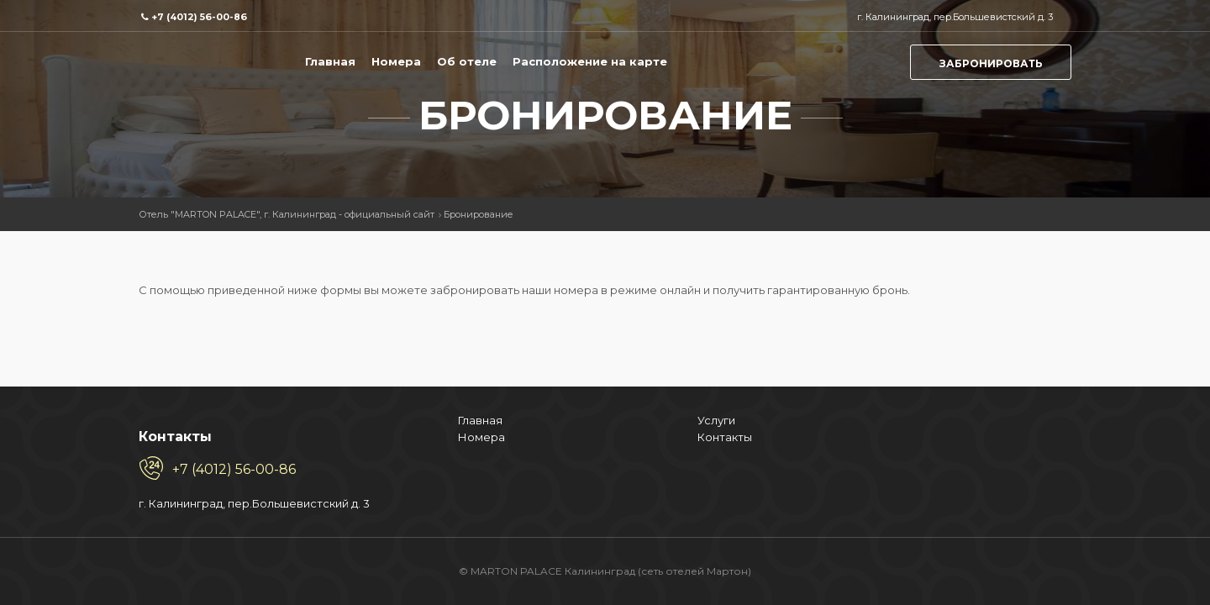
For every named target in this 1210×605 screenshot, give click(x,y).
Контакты (277, 386)
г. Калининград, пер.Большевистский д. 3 (73, 486)
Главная (330, 61)
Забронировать (991, 63)
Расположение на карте (590, 61)
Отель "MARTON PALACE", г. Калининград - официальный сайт (286, 214)
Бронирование (478, 214)
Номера (396, 61)
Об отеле (467, 61)
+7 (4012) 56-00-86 (199, 17)
